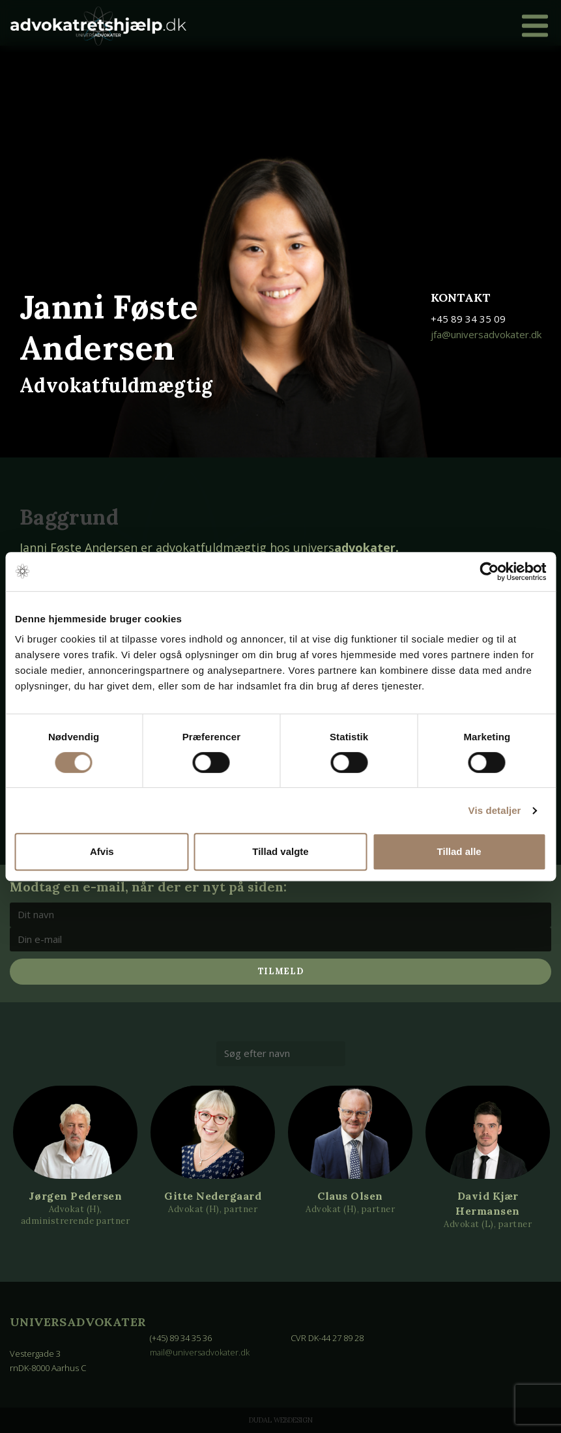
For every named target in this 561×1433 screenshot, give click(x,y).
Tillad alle (459, 851)
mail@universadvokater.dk (201, 1352)
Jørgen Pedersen (75, 1195)
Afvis (102, 851)
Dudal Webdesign (281, 1420)
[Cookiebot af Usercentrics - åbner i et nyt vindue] (489, 571)
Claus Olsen (350, 1195)
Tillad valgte (280, 851)
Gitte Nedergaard (212, 1195)
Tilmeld (281, 971)
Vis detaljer (494, 810)
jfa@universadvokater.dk (486, 334)
